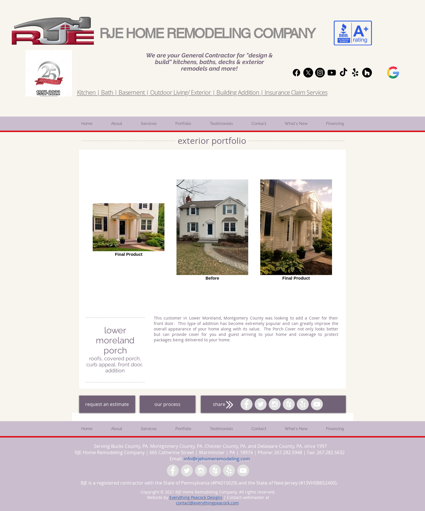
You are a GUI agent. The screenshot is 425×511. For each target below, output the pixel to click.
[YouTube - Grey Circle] (317, 404)
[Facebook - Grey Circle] (246, 404)
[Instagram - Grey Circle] (275, 404)
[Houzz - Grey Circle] (289, 404)
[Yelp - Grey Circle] (303, 404)
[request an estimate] (107, 404)
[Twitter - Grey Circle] (261, 404)
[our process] (167, 404)
